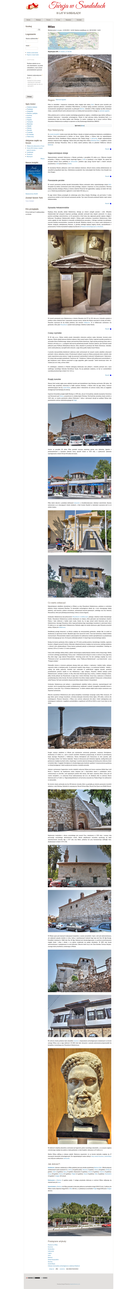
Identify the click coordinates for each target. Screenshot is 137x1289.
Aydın (54, 1172)
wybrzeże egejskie (104, 111)
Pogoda (29, 119)
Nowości (68, 20)
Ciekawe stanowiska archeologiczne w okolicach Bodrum (64, 1266)
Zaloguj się (51, 1269)
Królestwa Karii (95, 140)
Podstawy (30, 109)
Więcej (42, 158)
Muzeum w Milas (53, 1245)
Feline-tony (30, 136)
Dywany (50, 1261)
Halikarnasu (62, 627)
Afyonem (85, 1169)
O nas (58, 20)
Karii (92, 104)
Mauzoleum (63, 324)
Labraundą (94, 138)
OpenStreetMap (89, 48)
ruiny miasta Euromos (97, 1156)
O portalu (30, 132)
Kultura (29, 117)
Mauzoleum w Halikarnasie (80, 617)
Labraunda (66, 1158)
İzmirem (102, 1172)
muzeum (76, 1041)
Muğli (75, 400)
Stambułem (108, 1174)
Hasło (28, 46)
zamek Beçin (66, 387)
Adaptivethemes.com (75, 1284)
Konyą (49, 1174)
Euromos (50, 1247)
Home (28, 20)
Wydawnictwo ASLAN (32, 194)
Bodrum (82, 109)
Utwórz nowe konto (32, 52)
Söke (100, 1167)
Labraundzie (74, 161)
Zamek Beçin (51, 1264)
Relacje (38, 20)
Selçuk (85, 1174)
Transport (30, 122)
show (82, 125)
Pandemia (30, 154)
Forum (48, 20)
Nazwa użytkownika (32, 38)
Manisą (61, 1174)
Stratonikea (51, 1249)
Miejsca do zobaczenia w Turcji (35, 146)
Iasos (59, 1182)
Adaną (70, 1169)
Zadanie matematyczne (35, 75)
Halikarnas (87, 322)
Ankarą (62, 396)
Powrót (107, 149)
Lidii (84, 159)
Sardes (70, 163)
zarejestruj (62, 1269)
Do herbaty (30, 134)
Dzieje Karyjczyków (53, 1259)
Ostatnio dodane (32, 107)
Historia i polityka (32, 113)
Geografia (30, 111)
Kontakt (79, 20)
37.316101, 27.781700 (65, 51)
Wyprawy (30, 124)
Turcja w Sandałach (77, 6)
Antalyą (108, 1169)
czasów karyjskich (55, 134)
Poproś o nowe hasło (33, 55)
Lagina (50, 1253)
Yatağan (57, 1176)
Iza (57, 30)
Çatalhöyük (30, 152)
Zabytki (29, 126)
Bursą (65, 1172)
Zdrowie (29, 130)
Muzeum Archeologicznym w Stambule (92, 226)
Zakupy (29, 128)
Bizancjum (30, 156)
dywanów (77, 503)
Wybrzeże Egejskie (61, 99)
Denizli (90, 1172)
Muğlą (73, 1174)
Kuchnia (29, 115)
